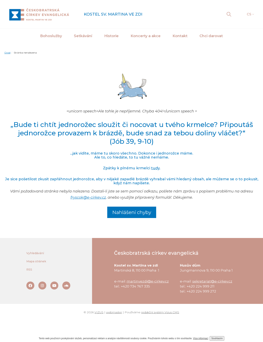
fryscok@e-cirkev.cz (88, 197)
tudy (155, 168)
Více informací (200, 338)
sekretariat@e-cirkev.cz (212, 281)
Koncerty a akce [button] (146, 36)
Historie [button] (111, 36)
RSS (29, 269)
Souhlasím (217, 338)
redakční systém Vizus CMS (160, 312)
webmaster (114, 312)
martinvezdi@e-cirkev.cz (148, 281)
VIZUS (98, 312)
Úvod (7, 52)
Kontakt (180, 36)
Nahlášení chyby (131, 212)
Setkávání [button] (83, 36)
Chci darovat (211, 36)
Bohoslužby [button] (51, 36)
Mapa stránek (36, 261)
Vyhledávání (35, 253)
